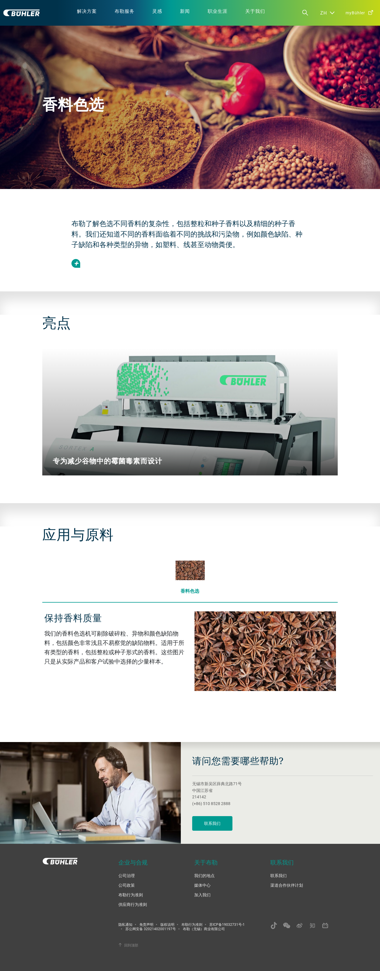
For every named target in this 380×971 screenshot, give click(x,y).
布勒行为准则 (130, 894)
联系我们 (212, 823)
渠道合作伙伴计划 (286, 885)
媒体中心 (202, 885)
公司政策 (126, 885)
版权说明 (167, 924)
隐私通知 (125, 924)
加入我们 (202, 894)
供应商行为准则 (132, 904)
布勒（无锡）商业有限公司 (204, 928)
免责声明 (146, 924)
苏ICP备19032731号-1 (227, 924)
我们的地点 (204, 875)
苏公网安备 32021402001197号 (150, 928)
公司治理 (126, 875)
